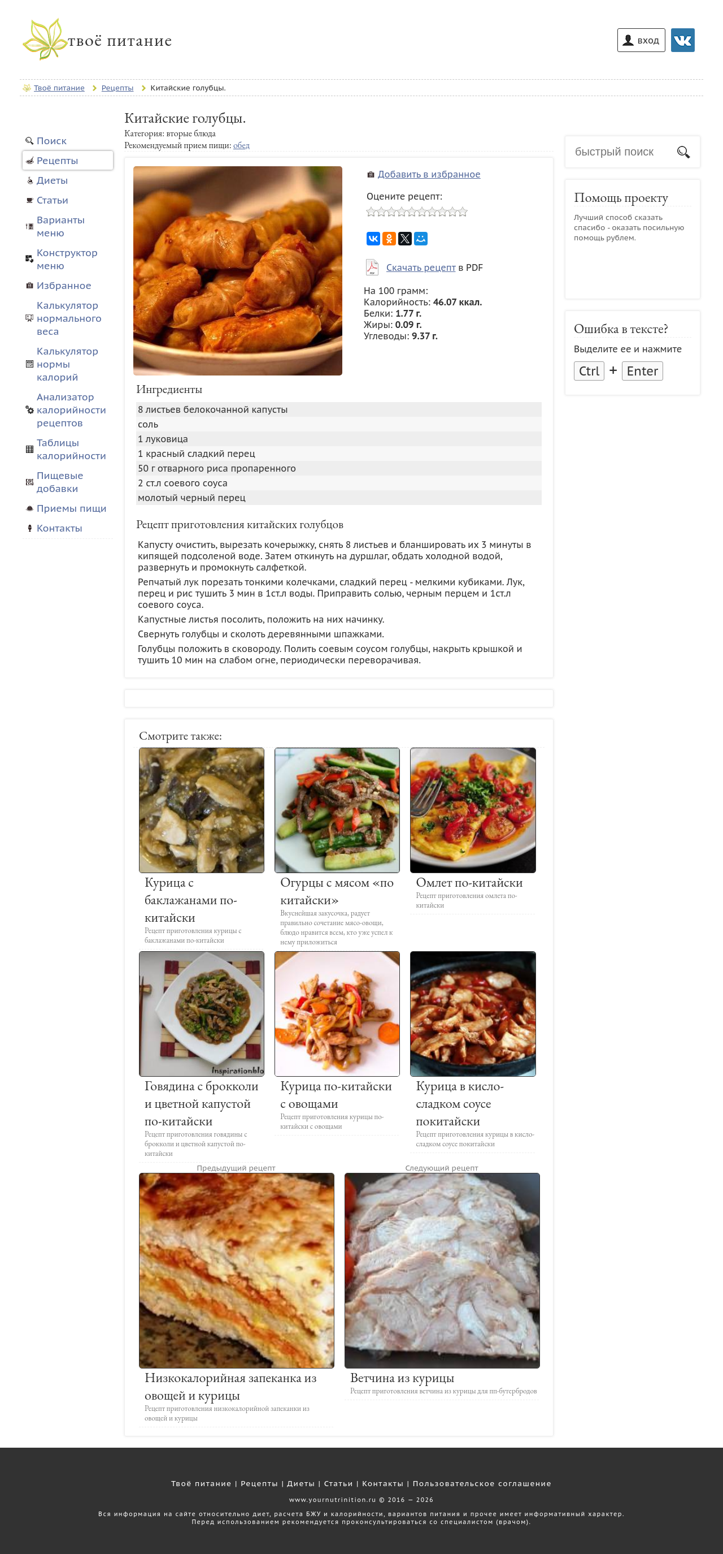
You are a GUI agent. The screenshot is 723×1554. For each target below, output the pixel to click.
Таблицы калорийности (71, 449)
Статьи (52, 199)
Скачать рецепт (420, 267)
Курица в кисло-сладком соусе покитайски (460, 1103)
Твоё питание (201, 1483)
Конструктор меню (67, 259)
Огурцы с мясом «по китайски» (337, 890)
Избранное (64, 285)
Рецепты (58, 160)
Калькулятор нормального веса (69, 318)
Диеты (52, 180)
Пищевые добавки (60, 482)
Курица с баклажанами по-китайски (191, 899)
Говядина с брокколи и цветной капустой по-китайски (202, 1103)
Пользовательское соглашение (482, 1483)
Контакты (59, 527)
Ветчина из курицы (402, 1377)
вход (648, 40)
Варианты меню (61, 226)
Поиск (52, 140)
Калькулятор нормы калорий (67, 363)
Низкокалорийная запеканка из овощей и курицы (230, 1386)
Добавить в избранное (429, 174)
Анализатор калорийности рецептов (71, 409)
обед (241, 145)
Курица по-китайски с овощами (336, 1094)
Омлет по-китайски (469, 882)
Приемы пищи (72, 508)
